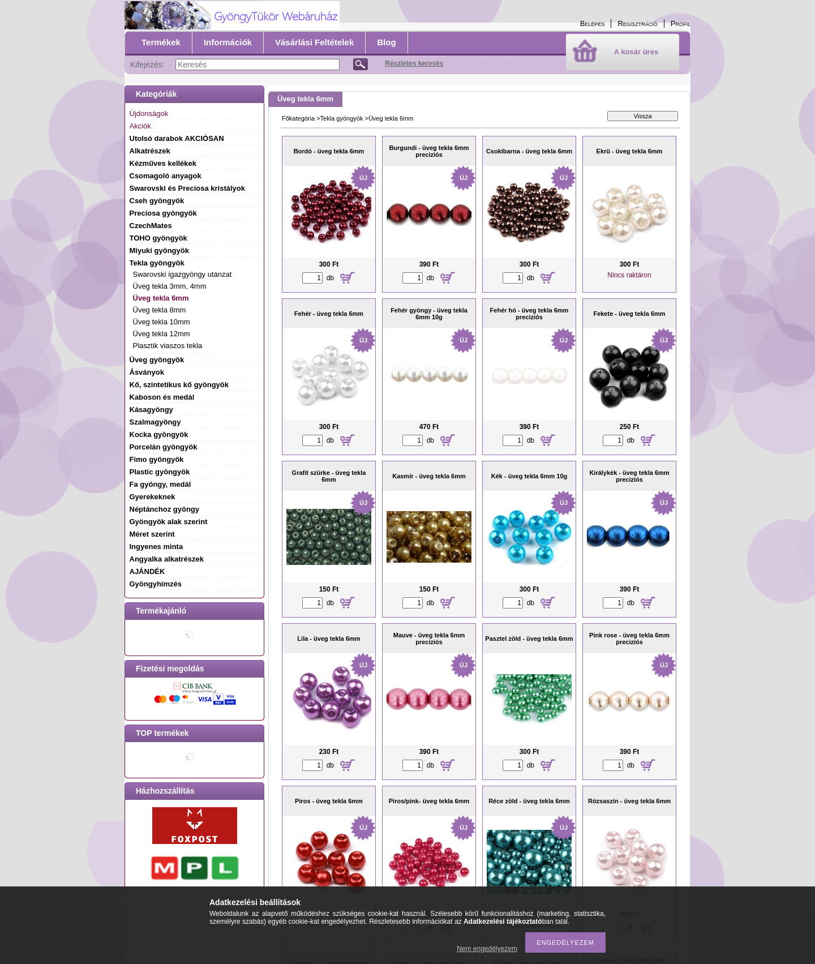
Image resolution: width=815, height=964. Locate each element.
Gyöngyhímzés (156, 584)
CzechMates (151, 225)
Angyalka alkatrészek (167, 559)
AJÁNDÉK (147, 571)
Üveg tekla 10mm (161, 322)
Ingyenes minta (156, 546)
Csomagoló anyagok (165, 176)
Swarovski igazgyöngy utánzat (182, 274)
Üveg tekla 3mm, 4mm (170, 286)
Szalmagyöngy (155, 422)
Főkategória (298, 118)
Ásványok (147, 372)
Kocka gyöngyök (159, 434)
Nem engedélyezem (487, 949)
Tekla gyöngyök (341, 118)
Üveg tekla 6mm (161, 298)
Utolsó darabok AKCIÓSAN (177, 138)
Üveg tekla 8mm (159, 310)
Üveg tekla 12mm (161, 333)
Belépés (592, 23)
